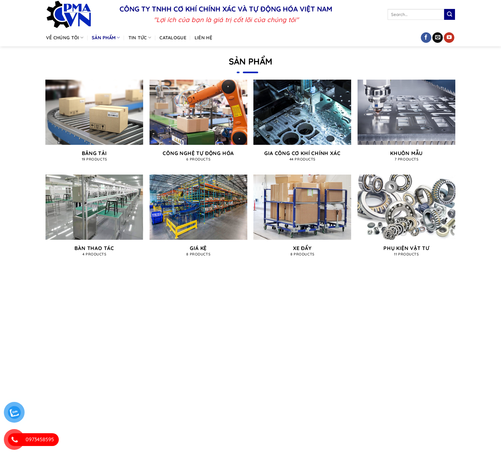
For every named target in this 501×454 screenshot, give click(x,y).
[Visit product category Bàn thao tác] (94, 219)
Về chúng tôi (64, 38)
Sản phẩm (106, 38)
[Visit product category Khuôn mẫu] (406, 124)
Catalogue (172, 38)
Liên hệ (203, 38)
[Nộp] (449, 14)
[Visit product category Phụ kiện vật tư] (406, 219)
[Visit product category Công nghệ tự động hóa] (198, 124)
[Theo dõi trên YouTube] (449, 37)
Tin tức (139, 38)
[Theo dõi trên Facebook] (426, 37)
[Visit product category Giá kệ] (198, 219)
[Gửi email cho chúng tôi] (437, 37)
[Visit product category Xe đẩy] (302, 219)
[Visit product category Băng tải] (94, 124)
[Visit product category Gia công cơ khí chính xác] (302, 124)
